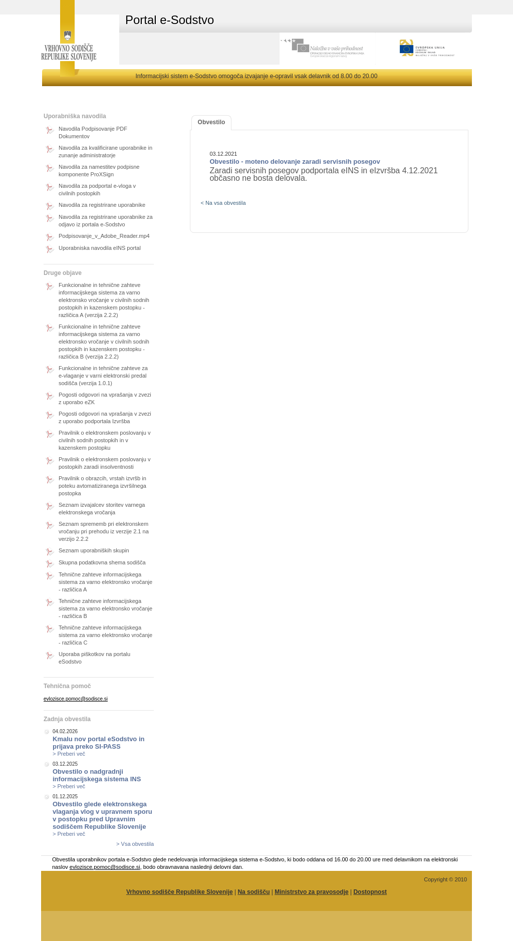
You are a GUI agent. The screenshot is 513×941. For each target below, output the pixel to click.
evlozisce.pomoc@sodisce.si (76, 699)
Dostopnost (370, 891)
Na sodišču (253, 891)
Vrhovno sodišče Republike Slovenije (179, 891)
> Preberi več (69, 754)
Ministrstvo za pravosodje (311, 891)
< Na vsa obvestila (222, 203)
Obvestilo (211, 122)
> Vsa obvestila (135, 844)
